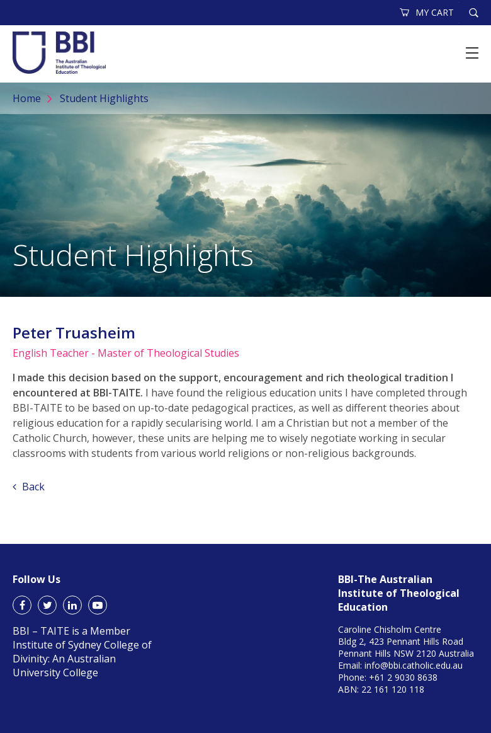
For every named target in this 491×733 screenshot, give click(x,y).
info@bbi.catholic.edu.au (413, 665)
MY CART (427, 12)
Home (27, 98)
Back (29, 486)
